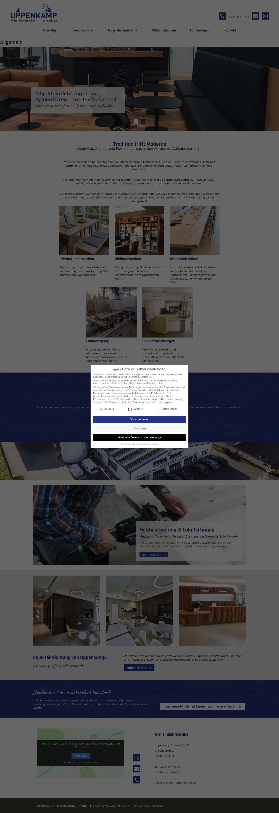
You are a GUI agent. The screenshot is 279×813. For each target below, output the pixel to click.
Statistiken (135, 409)
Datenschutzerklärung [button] (141, 444)
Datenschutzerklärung (172, 399)
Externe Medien (167, 409)
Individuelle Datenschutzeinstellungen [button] (139, 437)
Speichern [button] (139, 428)
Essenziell (107, 409)
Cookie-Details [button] (126, 444)
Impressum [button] (155, 444)
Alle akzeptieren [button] (139, 419)
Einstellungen (139, 402)
